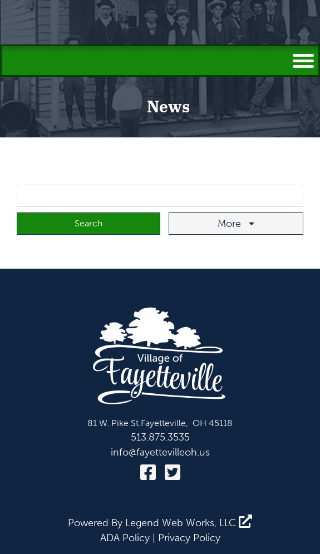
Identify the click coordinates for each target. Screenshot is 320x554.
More (231, 223)
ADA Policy (125, 538)
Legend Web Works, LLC (188, 523)
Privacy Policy (189, 538)
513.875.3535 (160, 437)
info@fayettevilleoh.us (160, 452)
